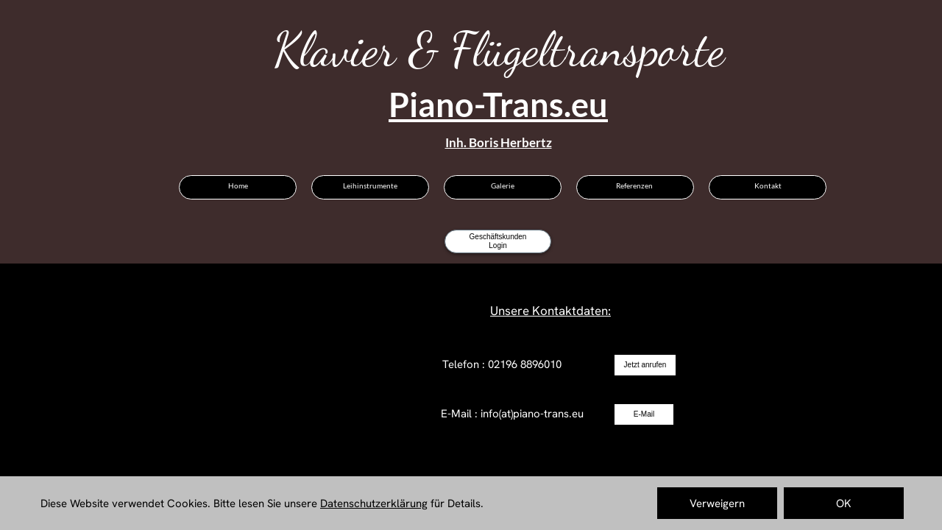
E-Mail (644, 414)
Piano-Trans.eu (498, 104)
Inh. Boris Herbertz (498, 142)
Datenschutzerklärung (374, 503)
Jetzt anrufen (645, 365)
